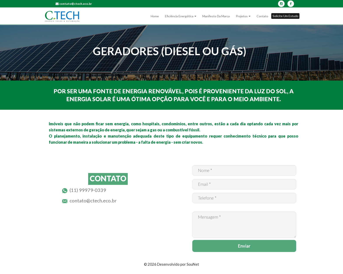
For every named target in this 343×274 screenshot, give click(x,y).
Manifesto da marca (216, 16)
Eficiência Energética (179, 16)
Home (155, 16)
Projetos (242, 16)
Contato (262, 16)
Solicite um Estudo (285, 16)
